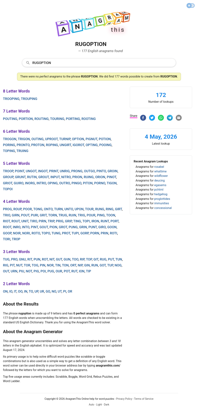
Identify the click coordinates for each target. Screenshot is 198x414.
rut (74, 271)
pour (91, 215)
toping (9, 151)
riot (6, 221)
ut (60, 291)
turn (58, 209)
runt (105, 221)
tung (56, 233)
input (55, 177)
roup (17, 209)
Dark (106, 404)
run (94, 265)
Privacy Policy (124, 398)
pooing (105, 145)
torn (52, 215)
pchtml (158, 189)
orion (100, 177)
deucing (159, 180)
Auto (91, 404)
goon (112, 227)
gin (87, 265)
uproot (51, 139)
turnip (64, 139)
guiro (18, 183)
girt (118, 209)
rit (29, 259)
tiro (33, 221)
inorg (30, 183)
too (75, 259)
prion (77, 177)
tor (27, 265)
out (6, 271)
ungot (31, 171)
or (70, 291)
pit (12, 265)
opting (92, 145)
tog (35, 265)
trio (6, 215)
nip (80, 265)
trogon (9, 139)
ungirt (65, 145)
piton (88, 183)
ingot (42, 171)
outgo (89, 171)
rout (15, 221)
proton (37, 145)
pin (42, 265)
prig (59, 221)
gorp (84, 233)
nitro (66, 177)
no (54, 291)
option (78, 139)
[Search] (103, 62)
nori (26, 233)
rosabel (159, 167)
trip (51, 221)
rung (99, 209)
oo (20, 291)
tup (110, 265)
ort (73, 265)
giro (102, 227)
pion (53, 227)
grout (43, 177)
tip (88, 271)
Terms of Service (144, 398)
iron (95, 221)
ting (77, 221)
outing (38, 139)
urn (14, 271)
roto (36, 233)
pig (36, 271)
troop (8, 171)
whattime (160, 171)
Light (99, 404)
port (114, 221)
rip (82, 259)
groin (113, 171)
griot (7, 183)
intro (41, 183)
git (95, 259)
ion (81, 271)
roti (113, 233)
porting (73, 119)
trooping (11, 99)
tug (6, 259)
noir (17, 233)
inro (16, 227)
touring (57, 119)
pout (25, 215)
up (36, 291)
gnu (22, 259)
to (31, 291)
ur (42, 291)
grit (43, 215)
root (7, 227)
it (15, 291)
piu (21, 271)
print (53, 171)
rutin (32, 177)
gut (59, 259)
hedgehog (160, 194)
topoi (8, 189)
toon (110, 215)
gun (67, 259)
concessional (163, 208)
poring (9, 145)
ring (109, 209)
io (10, 291)
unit (24, 221)
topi (86, 221)
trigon (24, 139)
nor (50, 265)
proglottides (162, 199)
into (25, 227)
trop (16, 239)
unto (68, 209)
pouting (10, 119)
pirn (42, 221)
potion (105, 139)
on (5, 291)
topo (46, 233)
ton (65, 265)
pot (67, 271)
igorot (78, 145)
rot (45, 259)
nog (118, 265)
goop (7, 233)
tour (89, 209)
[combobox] (99, 62)
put (111, 259)
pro (14, 259)
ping (101, 215)
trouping (29, 99)
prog (7, 209)
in (25, 291)
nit (51, 259)
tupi (75, 233)
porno (99, 183)
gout (43, 227)
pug (50, 271)
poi (43, 271)
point (19, 171)
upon (79, 209)
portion (26, 119)
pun (37, 259)
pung (73, 227)
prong (76, 171)
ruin (72, 215)
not (29, 271)
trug (62, 215)
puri (34, 215)
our (59, 271)
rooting (88, 119)
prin (104, 233)
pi (64, 291)
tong (37, 209)
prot (66, 233)
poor (27, 209)
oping (53, 183)
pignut (91, 139)
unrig (65, 171)
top (89, 259)
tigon (112, 183)
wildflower (161, 176)
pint (34, 227)
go (48, 291)
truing (22, 151)
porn (94, 233)
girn (15, 215)
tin (57, 265)
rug (103, 259)
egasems (160, 185)
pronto (23, 145)
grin (83, 227)
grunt (20, 177)
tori (6, 239)
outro (64, 183)
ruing (89, 177)
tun (119, 259)
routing (41, 119)
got (103, 265)
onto (48, 209)
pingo (76, 183)
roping (52, 145)
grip (68, 221)
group (8, 177)
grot (63, 227)
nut (19, 265)
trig (81, 215)
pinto (101, 171)
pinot (111, 177)
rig (5, 265)
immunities (161, 203)
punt (92, 227)
